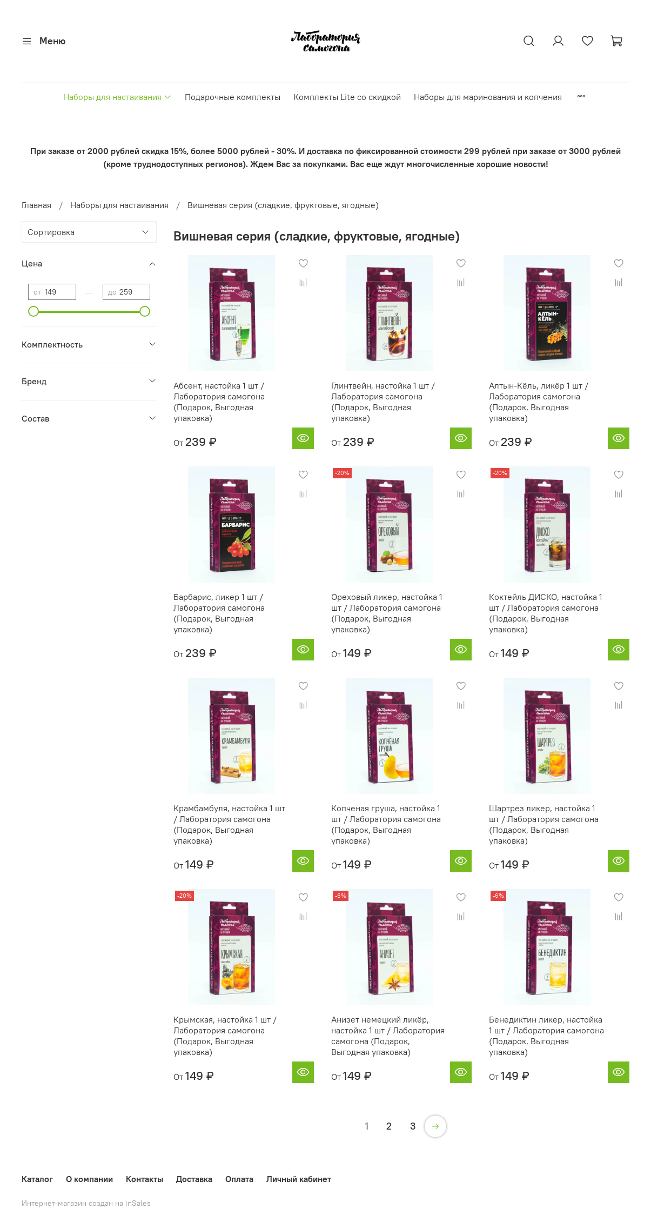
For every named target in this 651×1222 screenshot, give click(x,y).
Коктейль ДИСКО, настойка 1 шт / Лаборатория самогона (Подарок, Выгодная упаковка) (545, 613)
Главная (36, 204)
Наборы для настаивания (117, 96)
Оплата (239, 1178)
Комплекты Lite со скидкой (347, 96)
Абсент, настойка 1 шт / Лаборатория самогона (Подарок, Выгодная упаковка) (219, 401)
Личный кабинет (298, 1178)
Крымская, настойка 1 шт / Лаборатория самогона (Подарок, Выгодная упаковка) (225, 1035)
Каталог (37, 1178)
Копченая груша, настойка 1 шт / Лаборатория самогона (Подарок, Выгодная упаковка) (386, 824)
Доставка (194, 1178)
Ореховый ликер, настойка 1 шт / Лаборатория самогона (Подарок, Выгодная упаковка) (386, 613)
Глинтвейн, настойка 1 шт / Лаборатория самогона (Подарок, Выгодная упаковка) (383, 401)
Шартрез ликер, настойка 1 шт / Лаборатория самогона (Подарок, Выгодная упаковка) (544, 824)
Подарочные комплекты (232, 96)
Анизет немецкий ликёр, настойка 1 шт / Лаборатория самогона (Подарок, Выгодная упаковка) (388, 1035)
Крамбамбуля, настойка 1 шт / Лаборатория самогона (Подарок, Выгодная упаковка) (229, 824)
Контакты (144, 1178)
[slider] (33, 311)
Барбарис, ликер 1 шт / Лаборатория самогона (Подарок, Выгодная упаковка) (219, 613)
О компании (89, 1178)
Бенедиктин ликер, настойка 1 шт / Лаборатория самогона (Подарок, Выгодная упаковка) (546, 1035)
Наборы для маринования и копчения (488, 96)
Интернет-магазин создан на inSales (86, 1203)
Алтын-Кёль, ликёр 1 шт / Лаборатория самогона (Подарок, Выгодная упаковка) (538, 401)
